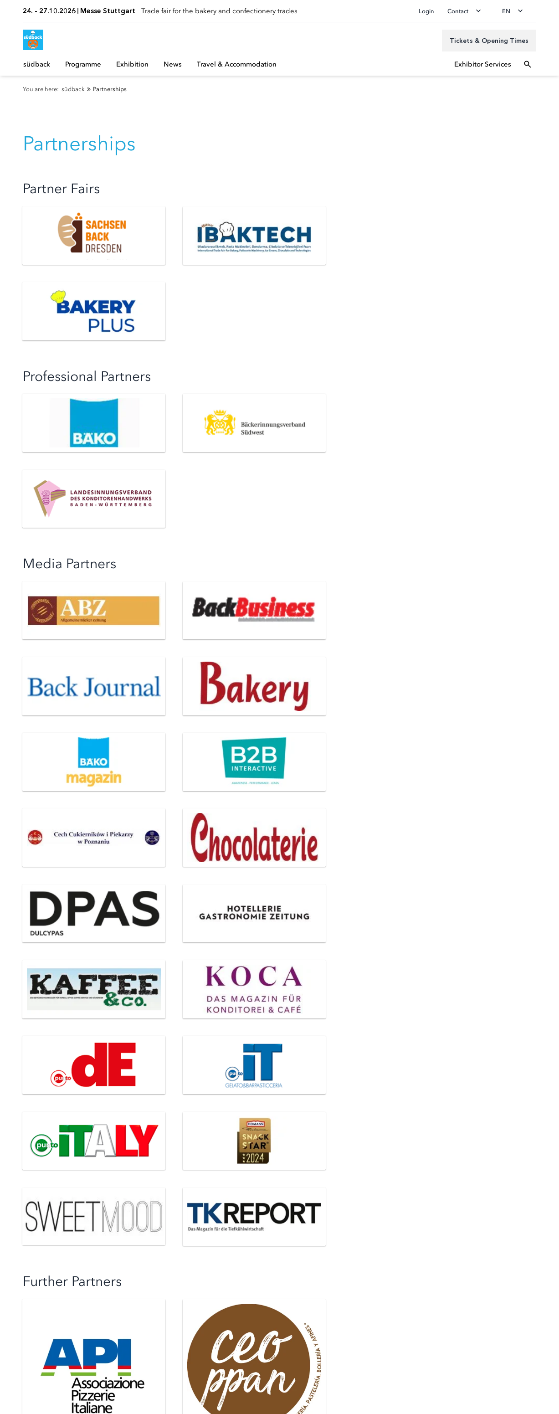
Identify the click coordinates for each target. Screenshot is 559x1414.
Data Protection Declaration (49, 1379)
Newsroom (25, 1196)
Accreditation (28, 1183)
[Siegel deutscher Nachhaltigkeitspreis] (71, 1312)
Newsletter (24, 1103)
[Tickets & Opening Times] (489, 40)
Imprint (19, 1394)
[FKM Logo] (25, 1312)
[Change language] (515, 11)
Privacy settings (31, 1364)
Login (426, 11)
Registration (297, 1090)
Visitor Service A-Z (36, 1141)
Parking (20, 1128)
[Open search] (527, 64)
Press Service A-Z (34, 1221)
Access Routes (30, 1116)
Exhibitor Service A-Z (310, 1103)
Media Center (29, 1209)
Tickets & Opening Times (46, 1090)
